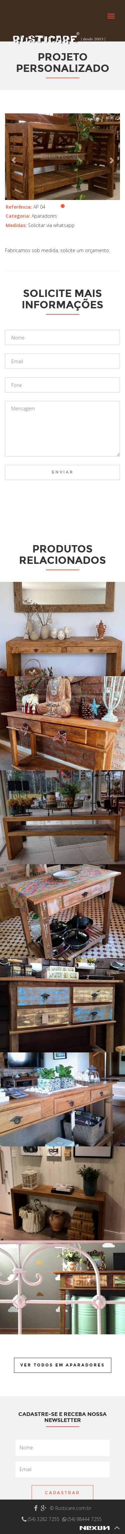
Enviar (63, 472)
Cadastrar (62, 1493)
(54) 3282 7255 (41, 1519)
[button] (13, 156)
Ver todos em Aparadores (62, 1365)
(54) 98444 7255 (82, 1519)
